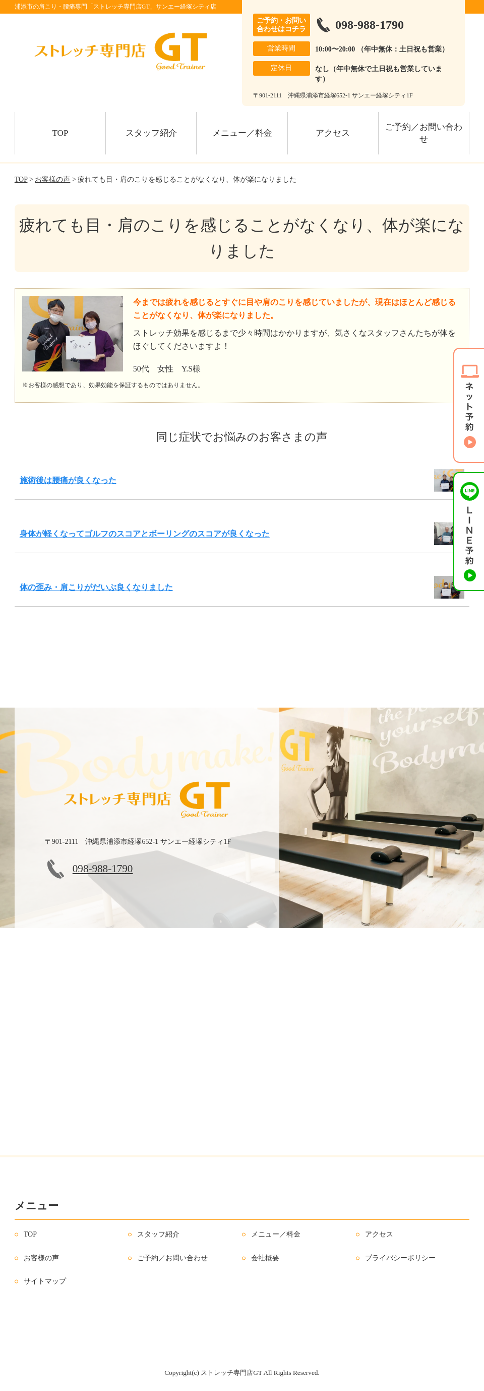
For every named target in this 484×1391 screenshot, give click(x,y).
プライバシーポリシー (400, 1258)
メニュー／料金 (242, 133)
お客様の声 (52, 179)
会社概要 (265, 1258)
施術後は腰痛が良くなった (68, 480)
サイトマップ (45, 1281)
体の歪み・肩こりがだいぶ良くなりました (96, 587)
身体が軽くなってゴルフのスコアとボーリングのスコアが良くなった (145, 533)
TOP (60, 133)
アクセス (333, 133)
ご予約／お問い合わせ (423, 133)
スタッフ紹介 (151, 133)
